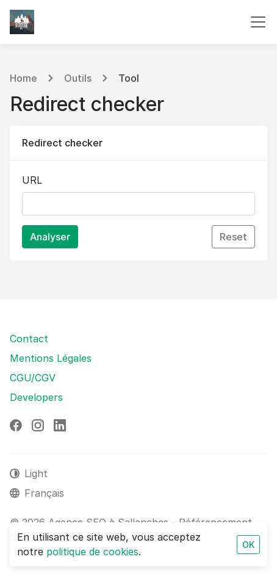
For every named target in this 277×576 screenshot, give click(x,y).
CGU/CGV (33, 378)
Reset (233, 237)
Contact (29, 339)
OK (248, 544)
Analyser (50, 237)
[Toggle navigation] (258, 22)
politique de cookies (92, 551)
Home (23, 78)
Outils (78, 78)
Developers (36, 397)
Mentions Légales (51, 358)
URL (32, 180)
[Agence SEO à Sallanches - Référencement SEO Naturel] (22, 22)
